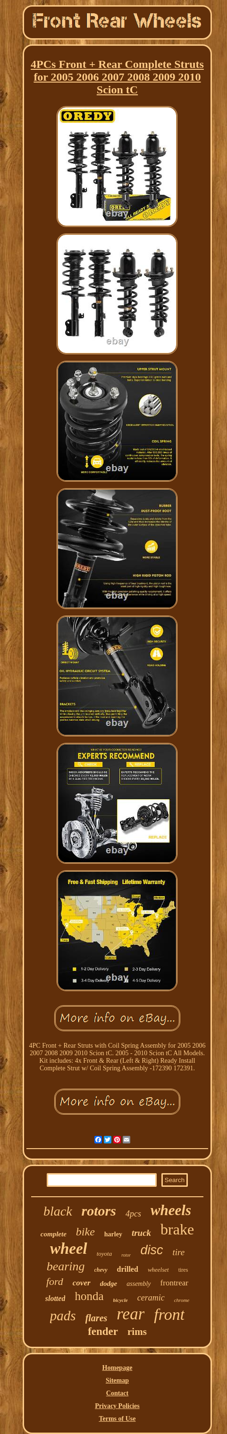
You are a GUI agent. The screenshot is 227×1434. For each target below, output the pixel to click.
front (169, 1314)
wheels (171, 1210)
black (57, 1211)
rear (130, 1314)
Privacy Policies (117, 1405)
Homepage (117, 1367)
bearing (66, 1266)
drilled (127, 1269)
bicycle (120, 1300)
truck (141, 1233)
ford (54, 1281)
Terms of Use (117, 1418)
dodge (109, 1283)
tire (178, 1252)
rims (137, 1331)
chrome (182, 1300)
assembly (138, 1283)
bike (85, 1232)
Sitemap (117, 1380)
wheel (68, 1248)
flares (96, 1318)
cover (82, 1282)
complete (54, 1234)
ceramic (151, 1297)
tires (183, 1270)
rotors (99, 1210)
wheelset (158, 1269)
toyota (104, 1253)
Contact (117, 1393)
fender (103, 1331)
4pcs (133, 1213)
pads (63, 1315)
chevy (101, 1270)
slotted (55, 1298)
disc (151, 1250)
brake (177, 1229)
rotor (126, 1255)
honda (89, 1296)
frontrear (174, 1282)
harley (113, 1234)
